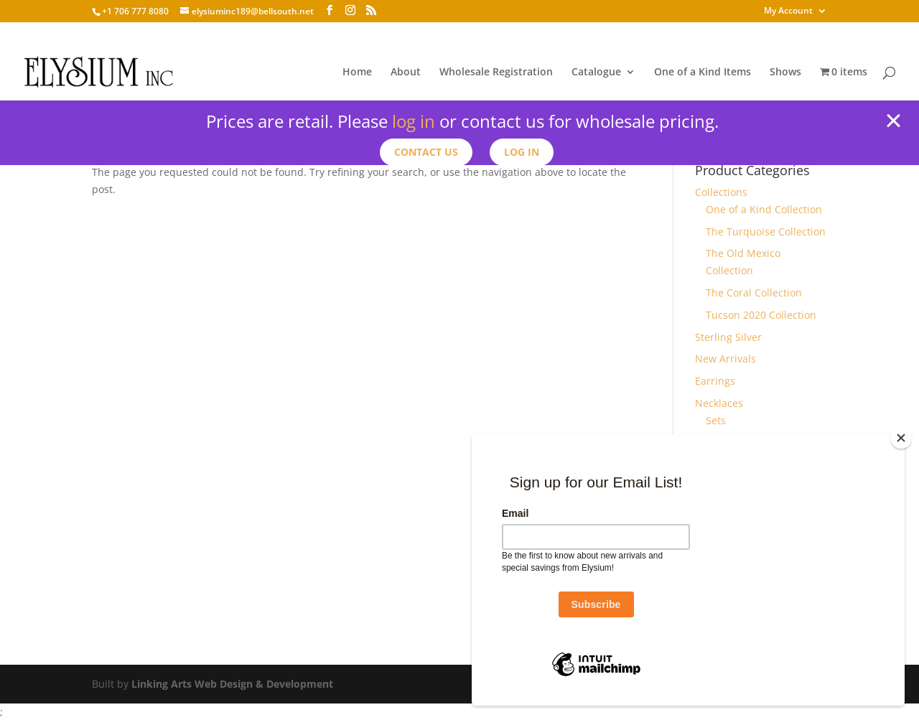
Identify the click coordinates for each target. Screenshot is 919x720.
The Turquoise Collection (766, 231)
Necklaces (719, 403)
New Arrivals (725, 358)
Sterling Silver (728, 337)
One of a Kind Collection (764, 209)
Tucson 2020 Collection (761, 315)
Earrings (715, 381)
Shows (785, 72)
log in (413, 121)
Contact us (426, 152)
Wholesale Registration (496, 72)
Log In (521, 152)
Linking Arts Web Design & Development (232, 684)
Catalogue (596, 72)
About (406, 72)
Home (357, 72)
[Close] (901, 438)
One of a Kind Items (702, 72)
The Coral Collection (754, 292)
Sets (716, 420)
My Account (788, 11)
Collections (721, 192)
